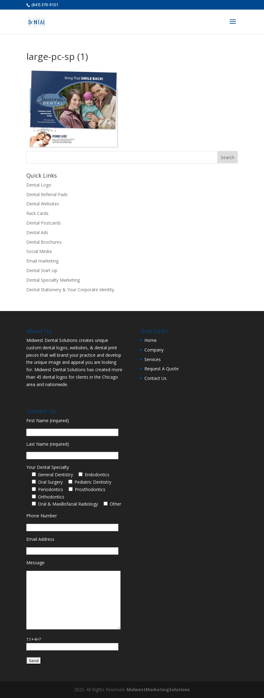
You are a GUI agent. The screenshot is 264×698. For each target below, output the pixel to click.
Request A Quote (161, 369)
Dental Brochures (44, 242)
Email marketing (42, 261)
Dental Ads (37, 232)
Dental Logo (38, 185)
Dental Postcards (43, 223)
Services (152, 359)
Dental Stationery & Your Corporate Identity (70, 289)
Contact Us (155, 378)
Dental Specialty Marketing (53, 280)
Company (154, 350)
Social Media (39, 251)
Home (150, 340)
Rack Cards (37, 213)
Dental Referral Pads (47, 194)
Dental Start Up (41, 270)
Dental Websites (42, 204)
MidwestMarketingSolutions (158, 689)
